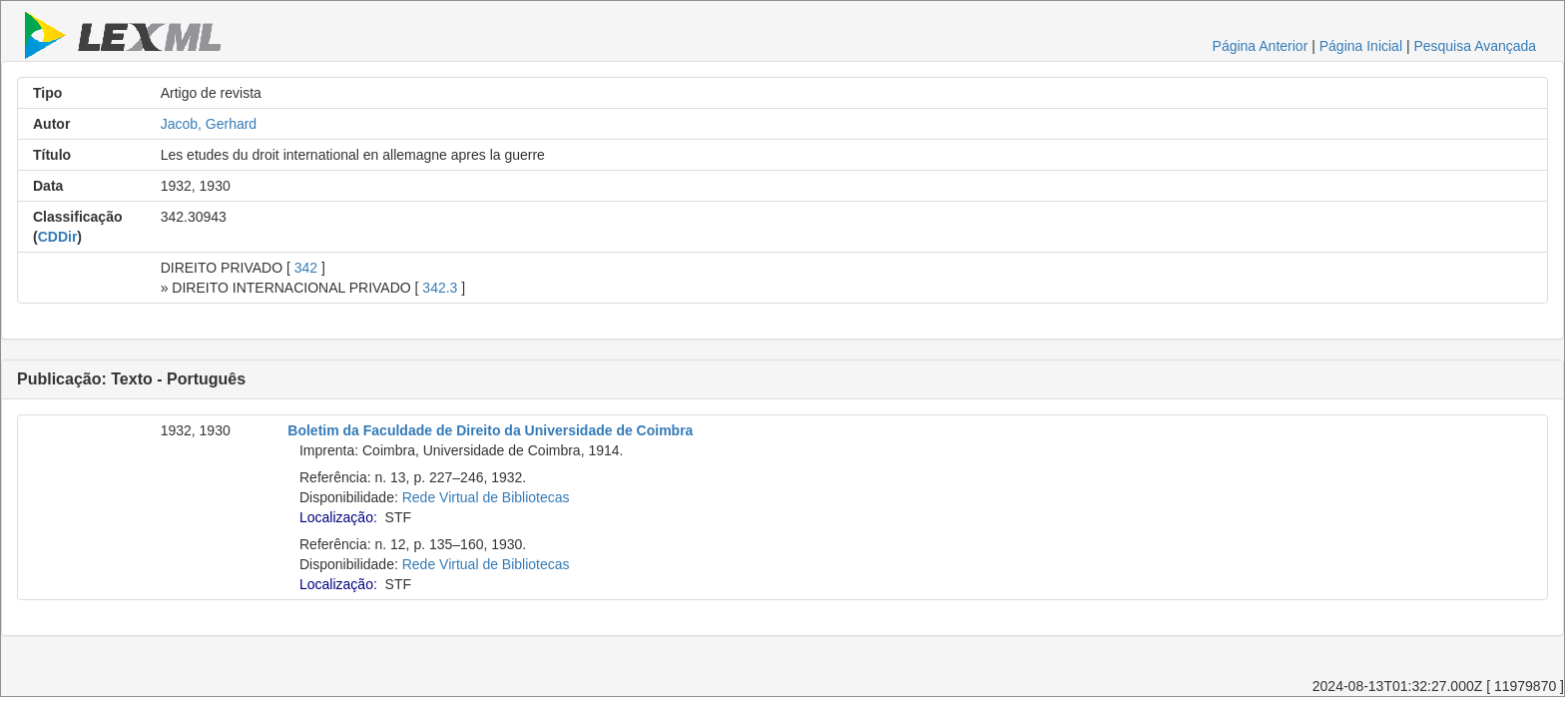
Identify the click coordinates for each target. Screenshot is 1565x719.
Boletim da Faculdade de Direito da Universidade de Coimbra (490, 430)
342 (305, 268)
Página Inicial (1360, 46)
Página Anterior (1260, 46)
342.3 (439, 288)
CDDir (58, 237)
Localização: (338, 517)
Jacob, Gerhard (209, 124)
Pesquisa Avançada (1474, 46)
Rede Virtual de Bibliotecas (486, 497)
